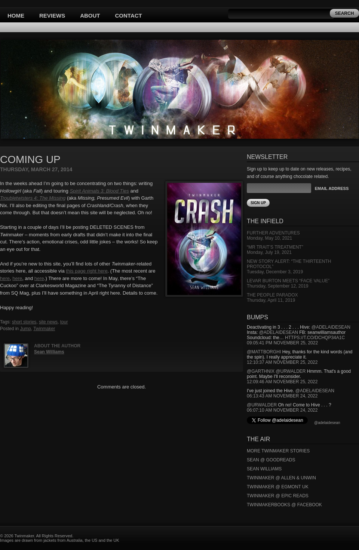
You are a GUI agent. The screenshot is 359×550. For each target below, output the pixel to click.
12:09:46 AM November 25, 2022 (282, 381)
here (5, 278)
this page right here (86, 271)
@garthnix (260, 371)
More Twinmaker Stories (278, 451)
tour (64, 322)
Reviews (52, 15)
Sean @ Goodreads (271, 460)
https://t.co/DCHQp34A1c (315, 337)
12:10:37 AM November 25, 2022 (282, 362)
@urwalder (291, 371)
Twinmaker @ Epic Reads (278, 495)
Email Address (332, 188)
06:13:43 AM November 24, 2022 (282, 396)
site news (48, 322)
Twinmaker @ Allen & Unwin (281, 477)
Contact (128, 15)
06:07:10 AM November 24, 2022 (282, 410)
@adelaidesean (331, 327)
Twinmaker (44, 328)
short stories (24, 322)
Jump (25, 328)
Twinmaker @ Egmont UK (278, 486)
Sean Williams (49, 351)
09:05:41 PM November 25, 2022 (282, 342)
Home (15, 15)
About (90, 15)
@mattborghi (264, 351)
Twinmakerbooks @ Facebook (284, 504)
